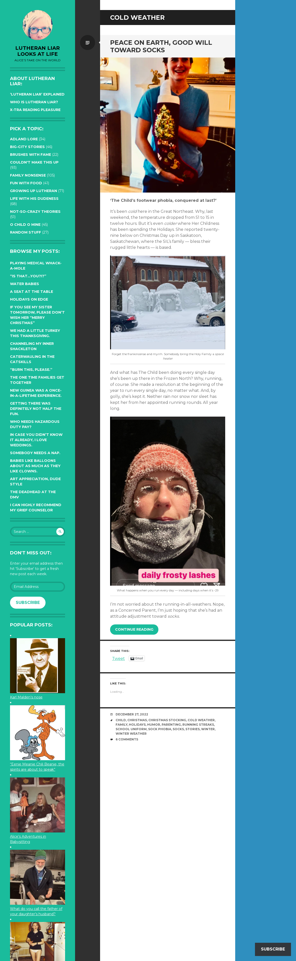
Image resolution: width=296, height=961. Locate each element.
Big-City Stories (27, 147)
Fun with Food (26, 183)
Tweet (118, 658)
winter (208, 729)
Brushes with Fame (30, 154)
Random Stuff (25, 232)
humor (153, 724)
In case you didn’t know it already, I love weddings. (36, 439)
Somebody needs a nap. (35, 453)
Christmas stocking (167, 720)
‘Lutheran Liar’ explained (37, 94)
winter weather (131, 733)
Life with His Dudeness (34, 198)
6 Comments (127, 739)
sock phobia (159, 729)
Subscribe (28, 602)
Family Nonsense (28, 175)
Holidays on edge (29, 299)
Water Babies (24, 284)
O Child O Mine (25, 224)
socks (178, 729)
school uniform (131, 729)
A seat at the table (31, 291)
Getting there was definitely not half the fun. (35, 408)
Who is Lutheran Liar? (34, 102)
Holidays (137, 724)
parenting (171, 724)
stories (192, 729)
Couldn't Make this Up (34, 162)
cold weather (201, 720)
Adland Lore (24, 139)
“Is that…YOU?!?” (28, 276)
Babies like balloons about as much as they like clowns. (35, 465)
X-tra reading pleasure (35, 110)
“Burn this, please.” (31, 369)
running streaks (198, 724)
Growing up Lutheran (33, 191)
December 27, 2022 (132, 714)
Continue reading (134, 629)
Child (121, 720)
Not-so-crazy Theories (35, 211)
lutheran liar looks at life (37, 51)
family (121, 724)
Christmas (137, 720)
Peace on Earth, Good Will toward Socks (161, 46)
